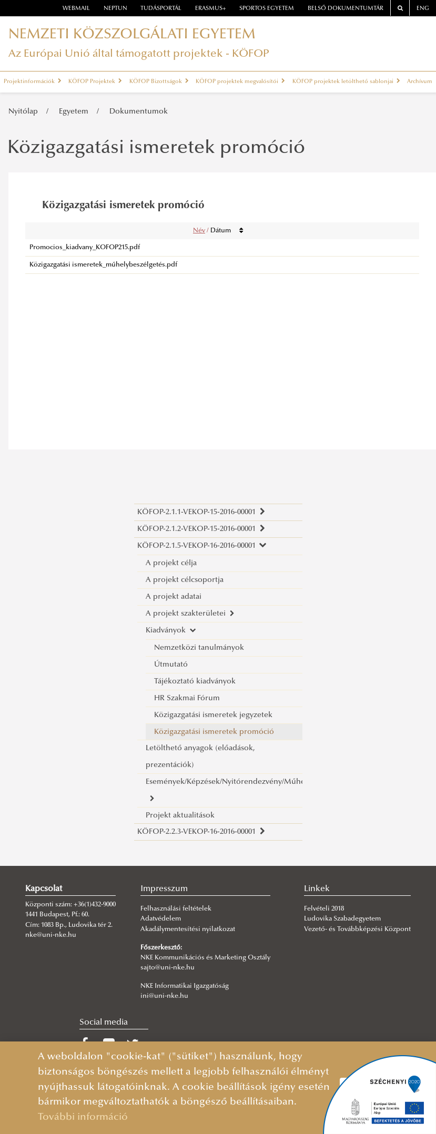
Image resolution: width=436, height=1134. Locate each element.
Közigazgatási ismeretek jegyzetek (213, 715)
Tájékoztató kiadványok (195, 682)
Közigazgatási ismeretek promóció (214, 732)
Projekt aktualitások (180, 816)
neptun (115, 9)
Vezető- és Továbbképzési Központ (357, 929)
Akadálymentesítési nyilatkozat (187, 929)
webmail (76, 9)
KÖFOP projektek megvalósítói (240, 81)
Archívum (419, 82)
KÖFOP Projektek (95, 81)
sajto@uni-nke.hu (167, 968)
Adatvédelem (160, 919)
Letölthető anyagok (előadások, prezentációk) (200, 756)
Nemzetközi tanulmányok (199, 648)
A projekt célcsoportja (185, 580)
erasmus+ (210, 9)
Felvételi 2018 (324, 909)
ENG (423, 9)
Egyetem (73, 112)
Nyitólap (23, 112)
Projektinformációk (33, 81)
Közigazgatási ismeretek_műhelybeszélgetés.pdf (103, 265)
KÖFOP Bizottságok (159, 81)
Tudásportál (160, 9)
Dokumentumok (138, 112)
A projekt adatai (173, 597)
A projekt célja (171, 563)
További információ (83, 1117)
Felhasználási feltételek (175, 909)
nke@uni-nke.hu (50, 935)
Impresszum (164, 889)
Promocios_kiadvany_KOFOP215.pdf (84, 247)
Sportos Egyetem (266, 9)
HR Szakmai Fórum (187, 698)
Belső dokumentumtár (345, 9)
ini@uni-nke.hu (164, 996)
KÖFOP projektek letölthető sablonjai (346, 81)
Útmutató (171, 665)
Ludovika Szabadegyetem (342, 919)
